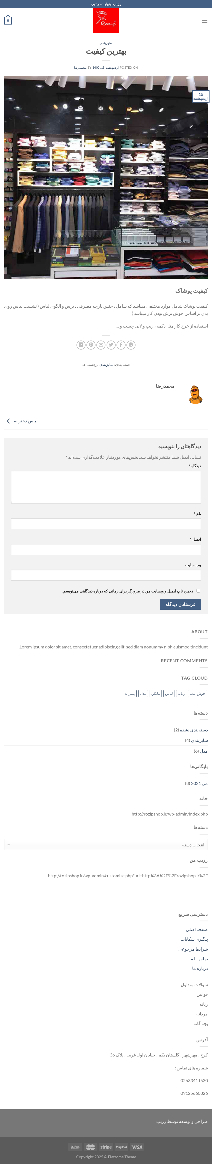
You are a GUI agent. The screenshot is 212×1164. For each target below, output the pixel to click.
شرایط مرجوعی (193, 948)
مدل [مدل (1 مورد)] (143, 693)
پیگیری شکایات (194, 939)
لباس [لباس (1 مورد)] (169, 693)
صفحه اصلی (197, 929)
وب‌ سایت (193, 564)
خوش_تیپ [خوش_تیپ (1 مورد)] (197, 693)
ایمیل (195, 539)
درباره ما (200, 968)
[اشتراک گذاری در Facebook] (121, 345)
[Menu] (204, 20)
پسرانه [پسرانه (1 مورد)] (129, 693)
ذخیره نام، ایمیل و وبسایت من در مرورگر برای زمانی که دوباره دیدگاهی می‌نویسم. (127, 591)
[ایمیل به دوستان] (100, 345)
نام (197, 513)
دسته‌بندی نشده (194, 729)
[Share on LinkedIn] (81, 345)
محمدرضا (80, 67)
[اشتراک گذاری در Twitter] (111, 345)
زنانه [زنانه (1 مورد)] (181, 693)
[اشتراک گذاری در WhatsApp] (131, 345)
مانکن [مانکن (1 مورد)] (155, 693)
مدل (204, 750)
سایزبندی (106, 43)
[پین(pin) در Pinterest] (91, 345)
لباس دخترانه (21, 420)
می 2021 (199, 783)
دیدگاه (195, 465)
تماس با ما (198, 958)
